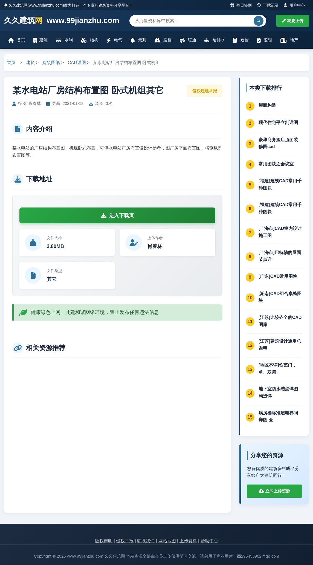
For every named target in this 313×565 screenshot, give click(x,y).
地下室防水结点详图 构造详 (278, 392)
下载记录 (268, 5)
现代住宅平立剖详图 (278, 122)
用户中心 (294, 5)
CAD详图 (77, 62)
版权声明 (103, 540)
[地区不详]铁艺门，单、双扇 (278, 368)
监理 (264, 40)
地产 (289, 40)
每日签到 (241, 5)
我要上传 (292, 20)
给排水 (214, 40)
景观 (138, 40)
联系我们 (146, 540)
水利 (64, 40)
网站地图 (167, 540)
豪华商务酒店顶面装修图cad (278, 143)
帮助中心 (209, 540)
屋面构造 (267, 105)
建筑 (40, 40)
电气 (114, 40)
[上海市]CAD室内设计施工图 (280, 232)
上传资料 (188, 540)
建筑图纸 (51, 62)
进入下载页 (117, 215)
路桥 (163, 40)
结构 (89, 40)
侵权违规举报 (204, 90)
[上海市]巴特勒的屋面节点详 (280, 256)
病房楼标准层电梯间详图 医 (278, 416)
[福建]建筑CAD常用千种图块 (280, 184)
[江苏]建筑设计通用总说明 (280, 345)
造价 (240, 40)
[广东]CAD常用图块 (278, 276)
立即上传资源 (274, 491)
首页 (16, 40)
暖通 (188, 40)
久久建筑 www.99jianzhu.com (61, 21)
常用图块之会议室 (276, 164)
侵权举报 (125, 540)
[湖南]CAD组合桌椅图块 (280, 297)
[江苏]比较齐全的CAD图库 (280, 321)
